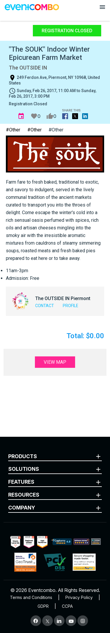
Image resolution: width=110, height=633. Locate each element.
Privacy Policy (79, 597)
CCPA (67, 606)
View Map (55, 362)
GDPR (43, 606)
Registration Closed (67, 30)
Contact (44, 305)
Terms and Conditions (31, 597)
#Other (13, 130)
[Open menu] (102, 7)
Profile (70, 305)
